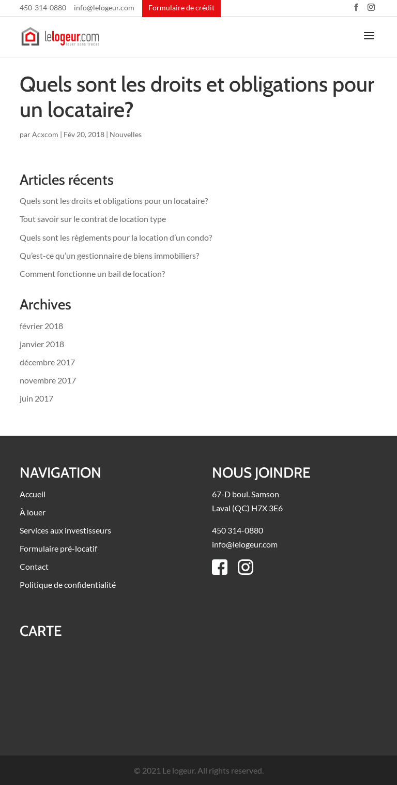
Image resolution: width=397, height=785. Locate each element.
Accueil (32, 494)
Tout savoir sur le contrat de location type (93, 219)
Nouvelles (126, 134)
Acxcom (45, 134)
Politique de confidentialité (68, 584)
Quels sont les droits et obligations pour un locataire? (197, 96)
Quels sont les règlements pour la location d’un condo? (116, 237)
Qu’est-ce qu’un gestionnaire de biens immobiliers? (109, 255)
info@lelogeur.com (104, 8)
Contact (34, 566)
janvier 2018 (42, 344)
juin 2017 (36, 398)
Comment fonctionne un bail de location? (92, 273)
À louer (32, 512)
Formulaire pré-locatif (58, 548)
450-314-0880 (43, 8)
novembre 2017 (48, 380)
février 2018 (41, 326)
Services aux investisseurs (65, 530)
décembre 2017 (47, 362)
